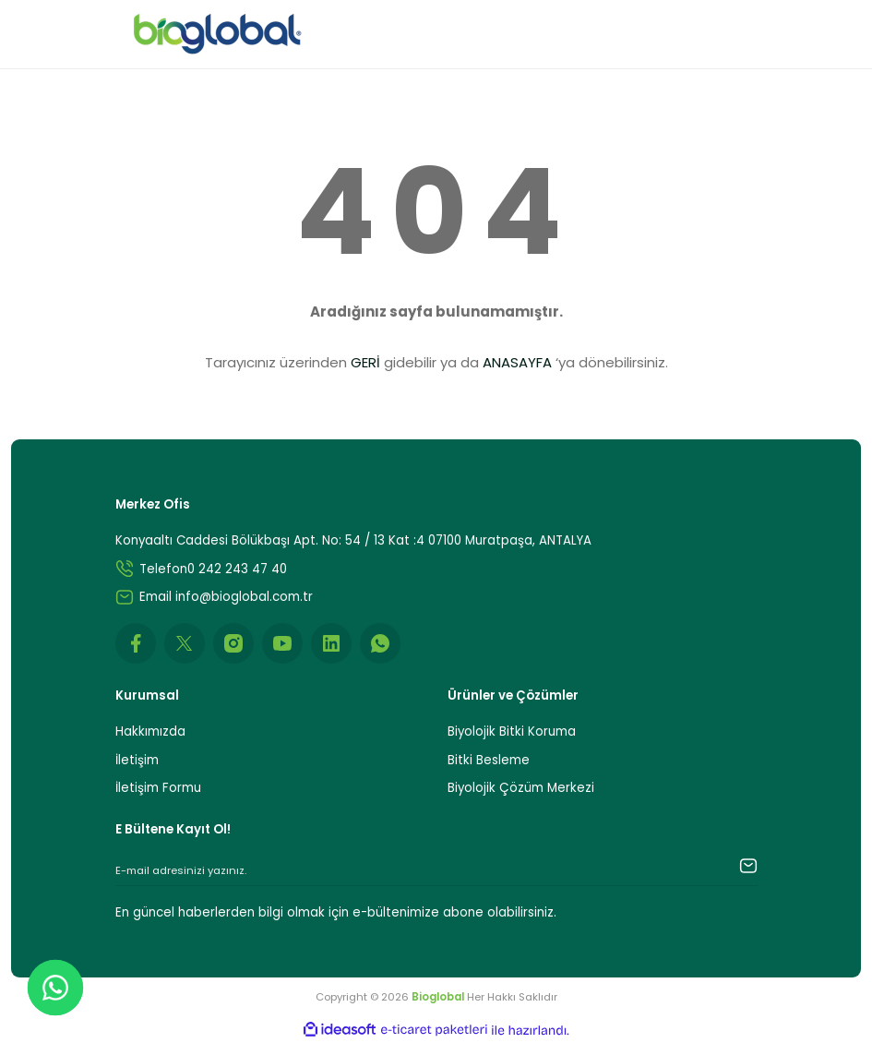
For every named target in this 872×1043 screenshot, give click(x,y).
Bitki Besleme (489, 760)
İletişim (137, 760)
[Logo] (218, 34)
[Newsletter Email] (436, 871)
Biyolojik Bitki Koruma (512, 731)
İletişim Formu (158, 788)
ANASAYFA (517, 362)
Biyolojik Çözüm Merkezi (521, 788)
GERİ (365, 362)
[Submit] (730, 866)
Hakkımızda (150, 731)
